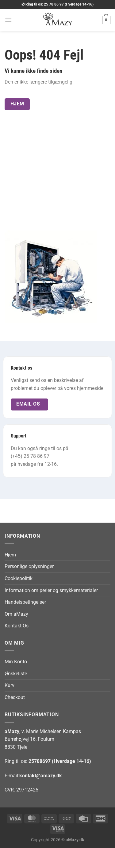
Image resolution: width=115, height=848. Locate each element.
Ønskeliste (16, 674)
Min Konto (16, 662)
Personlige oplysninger (29, 566)
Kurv (9, 685)
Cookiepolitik (19, 578)
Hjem (10, 555)
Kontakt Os (17, 626)
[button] (8, 19)
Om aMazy (16, 614)
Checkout (15, 697)
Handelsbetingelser (25, 602)
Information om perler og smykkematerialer (51, 590)
